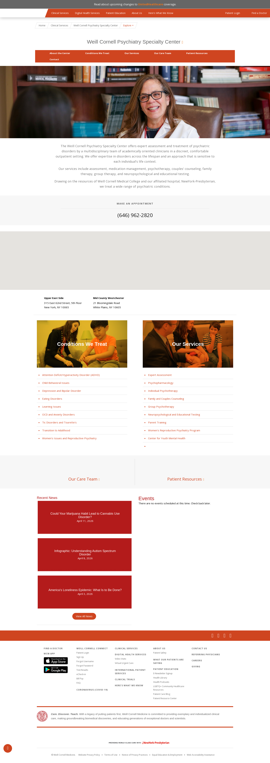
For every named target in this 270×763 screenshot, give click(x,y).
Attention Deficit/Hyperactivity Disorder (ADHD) (71, 375)
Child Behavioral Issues (55, 383)
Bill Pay (79, 678)
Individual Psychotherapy (163, 390)
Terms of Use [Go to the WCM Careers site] (110, 754)
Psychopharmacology (160, 383)
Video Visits (120, 658)
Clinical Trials (125, 679)
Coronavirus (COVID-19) (92, 689)
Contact (54, 59)
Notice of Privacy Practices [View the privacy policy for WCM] (135, 754)
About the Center (60, 53)
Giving (196, 666)
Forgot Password (84, 665)
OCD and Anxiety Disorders (58, 414)
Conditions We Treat (97, 53)
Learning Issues (51, 406)
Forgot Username (85, 661)
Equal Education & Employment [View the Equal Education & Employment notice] (167, 754)
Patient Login (82, 652)
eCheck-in (81, 674)
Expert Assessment (160, 375)
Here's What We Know (160, 13)
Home (42, 25)
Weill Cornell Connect (92, 648)
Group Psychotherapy (161, 406)
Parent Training (157, 422)
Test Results (82, 670)
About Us (137, 13)
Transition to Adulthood (56, 430)
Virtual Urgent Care (124, 663)
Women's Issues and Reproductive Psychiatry (69, 438)
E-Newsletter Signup (163, 673)
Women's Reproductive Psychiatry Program (174, 430)
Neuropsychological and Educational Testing (174, 414)
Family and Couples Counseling (166, 398)
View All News (84, 616)
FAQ (78, 682)
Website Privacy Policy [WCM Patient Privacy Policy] (89, 754)
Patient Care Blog (161, 694)
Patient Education (116, 13)
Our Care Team (162, 53)
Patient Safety (159, 652)
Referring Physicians (206, 654)
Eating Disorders (52, 398)
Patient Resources (196, 53)
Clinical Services (60, 13)
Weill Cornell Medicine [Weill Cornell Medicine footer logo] (135, 735)
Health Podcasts (161, 682)
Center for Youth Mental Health (166, 438)
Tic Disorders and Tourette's (59, 422)
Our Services (131, 53)
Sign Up (80, 657)
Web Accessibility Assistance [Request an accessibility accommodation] (201, 754)
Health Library (160, 677)
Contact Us (199, 648)
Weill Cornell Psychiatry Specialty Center (133, 42)
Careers (197, 660)
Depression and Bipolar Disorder (61, 390)
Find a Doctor (53, 648)
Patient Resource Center (165, 698)
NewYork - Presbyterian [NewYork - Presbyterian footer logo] (136, 742)
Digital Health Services (87, 13)
